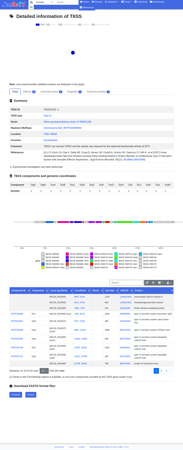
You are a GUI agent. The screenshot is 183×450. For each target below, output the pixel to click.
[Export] (169, 283)
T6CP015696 (17, 314)
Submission (59, 447)
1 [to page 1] (156, 370)
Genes (30, 394)
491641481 (125, 308)
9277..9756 (79, 321)
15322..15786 (80, 356)
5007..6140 (79, 297)
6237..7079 (79, 302)
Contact (81, 447)
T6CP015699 (17, 339)
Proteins (15, 394)
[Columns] (160, 283)
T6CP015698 (17, 330)
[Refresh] (147, 283)
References (87, 7)
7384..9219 (79, 314)
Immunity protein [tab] (51, 91)
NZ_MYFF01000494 (70, 128)
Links (71, 447)
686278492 (125, 363)
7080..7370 (79, 308)
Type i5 (47, 115)
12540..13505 (80, 339)
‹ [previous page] (151, 370)
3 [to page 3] (166, 370)
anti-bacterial (50, 140)
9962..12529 (80, 330)
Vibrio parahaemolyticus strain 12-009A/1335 (67, 122)
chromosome (50, 128)
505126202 (125, 356)
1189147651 (126, 302)
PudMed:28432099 (134, 159)
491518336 (125, 321)
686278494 (125, 330)
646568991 (125, 314)
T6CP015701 (17, 356)
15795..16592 (80, 363)
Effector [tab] (29, 91)
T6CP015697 (17, 321)
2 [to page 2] (161, 370)
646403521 (125, 347)
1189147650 (126, 297)
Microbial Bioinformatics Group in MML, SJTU (109, 447)
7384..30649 (50, 134)
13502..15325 (80, 347)
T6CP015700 (17, 347)
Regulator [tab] (74, 91)
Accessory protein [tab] (98, 91)
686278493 (125, 339)
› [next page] (171, 370)
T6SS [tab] (15, 92)
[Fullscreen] (153, 283)
